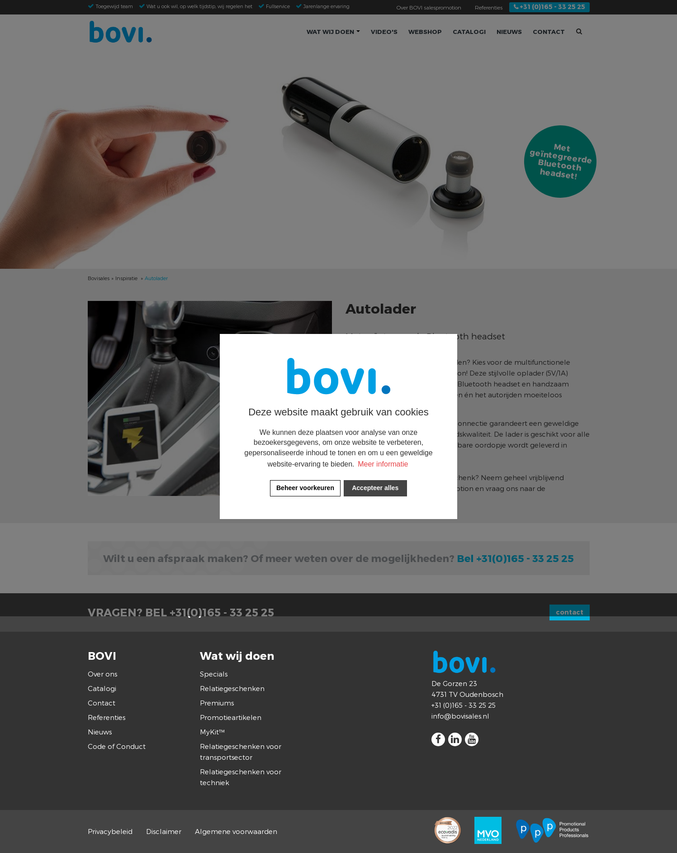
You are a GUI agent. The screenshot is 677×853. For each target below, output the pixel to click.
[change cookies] (305, 488)
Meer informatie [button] (383, 464)
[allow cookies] (375, 488)
